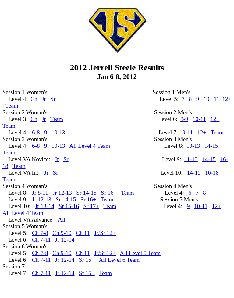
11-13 (191, 159)
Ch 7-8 (40, 233)
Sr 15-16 (68, 206)
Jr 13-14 (44, 206)
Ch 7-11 (41, 239)
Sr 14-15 (86, 193)
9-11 (188, 132)
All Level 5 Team (140, 253)
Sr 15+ (87, 260)
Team (11, 105)
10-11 (199, 119)
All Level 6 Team (119, 260)
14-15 (211, 146)
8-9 (184, 119)
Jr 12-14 (64, 239)
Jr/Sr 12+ (105, 233)
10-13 (58, 132)
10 (206, 99)
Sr (52, 99)
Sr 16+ (109, 193)
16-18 (212, 172)
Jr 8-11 (40, 193)
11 (216, 99)
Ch (33, 99)
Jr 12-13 (62, 193)
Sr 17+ (91, 206)
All (62, 219)
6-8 (36, 132)
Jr (44, 99)
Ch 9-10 (61, 233)
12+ (226, 99)
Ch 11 (83, 233)
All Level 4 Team (89, 146)
